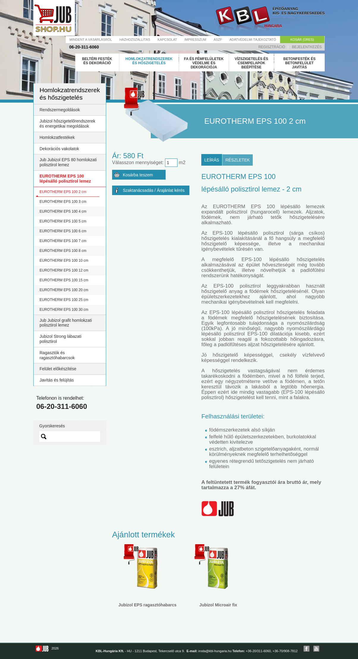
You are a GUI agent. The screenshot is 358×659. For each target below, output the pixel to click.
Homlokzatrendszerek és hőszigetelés (148, 61)
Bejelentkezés (307, 47)
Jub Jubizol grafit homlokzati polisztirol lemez (66, 323)
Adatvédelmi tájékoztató (253, 39)
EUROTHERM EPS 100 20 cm (64, 290)
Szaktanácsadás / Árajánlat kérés (154, 190)
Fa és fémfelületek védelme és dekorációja (204, 63)
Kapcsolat (167, 39)
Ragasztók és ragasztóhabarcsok (57, 355)
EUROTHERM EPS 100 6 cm (63, 231)
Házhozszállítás (135, 39)
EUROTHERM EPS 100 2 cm (63, 192)
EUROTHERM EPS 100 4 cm (63, 211)
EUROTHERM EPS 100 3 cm (63, 202)
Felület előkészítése (58, 368)
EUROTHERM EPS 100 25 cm (64, 300)
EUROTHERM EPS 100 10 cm (64, 260)
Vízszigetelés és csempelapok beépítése (251, 63)
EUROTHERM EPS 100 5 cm (63, 221)
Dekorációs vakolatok (59, 148)
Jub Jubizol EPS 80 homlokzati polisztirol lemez (68, 162)
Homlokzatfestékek (57, 137)
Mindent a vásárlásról (91, 39)
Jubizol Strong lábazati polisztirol (60, 339)
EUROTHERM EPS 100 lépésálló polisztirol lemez (65, 178)
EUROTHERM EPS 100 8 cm (63, 251)
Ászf (218, 39)
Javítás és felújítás (57, 380)
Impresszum (195, 39)
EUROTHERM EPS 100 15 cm (64, 280)
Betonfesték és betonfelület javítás (299, 63)
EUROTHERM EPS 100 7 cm (63, 241)
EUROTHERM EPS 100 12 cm (64, 270)
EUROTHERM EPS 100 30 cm (64, 309)
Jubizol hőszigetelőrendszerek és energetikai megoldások (67, 123)
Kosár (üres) (302, 39)
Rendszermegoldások (60, 109)
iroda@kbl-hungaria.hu (214, 651)
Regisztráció (271, 47)
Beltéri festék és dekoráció (97, 61)
